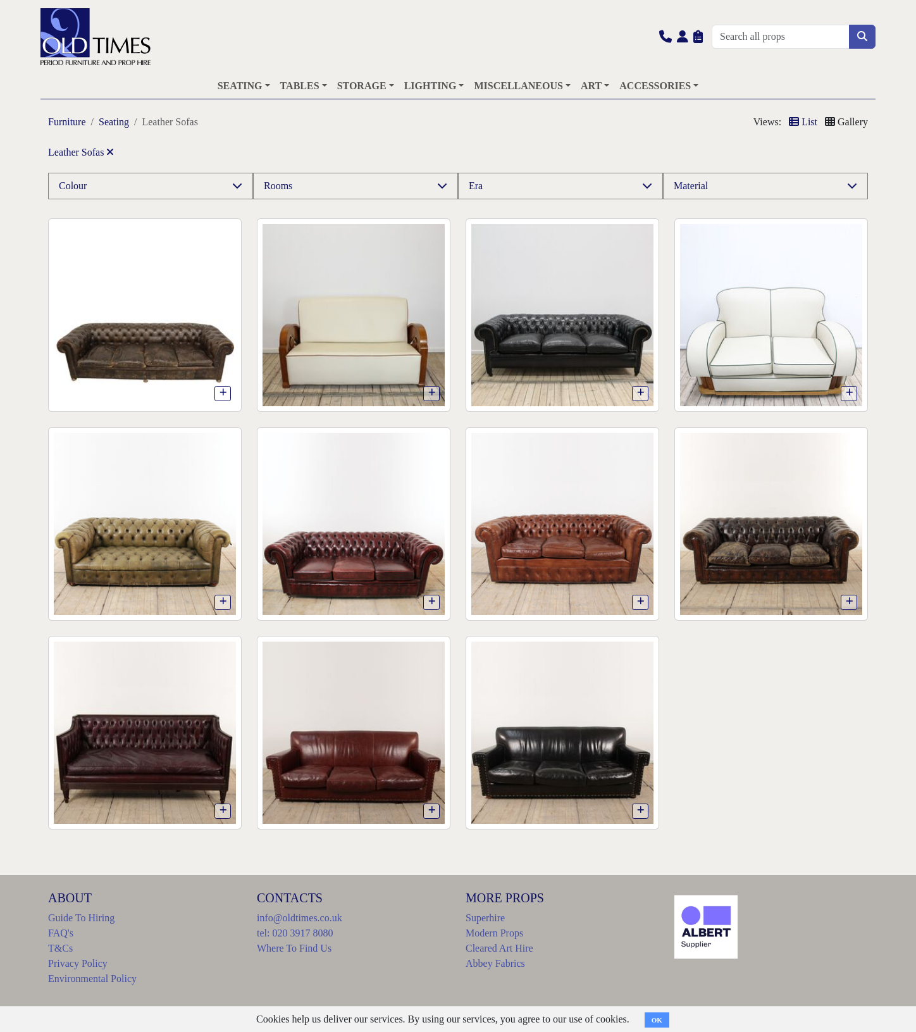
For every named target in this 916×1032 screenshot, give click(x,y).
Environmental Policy (92, 978)
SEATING (240, 85)
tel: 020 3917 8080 (295, 933)
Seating (114, 121)
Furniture (67, 121)
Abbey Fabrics (495, 963)
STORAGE (362, 85)
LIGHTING (430, 85)
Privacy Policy (78, 963)
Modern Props (494, 933)
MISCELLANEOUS (518, 85)
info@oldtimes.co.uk (299, 917)
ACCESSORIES (655, 85)
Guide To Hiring (81, 917)
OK (657, 1020)
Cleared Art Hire (499, 948)
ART (591, 85)
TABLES (299, 85)
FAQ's (60, 933)
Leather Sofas (81, 152)
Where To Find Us (294, 948)
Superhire (485, 917)
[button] (665, 36)
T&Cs (60, 948)
